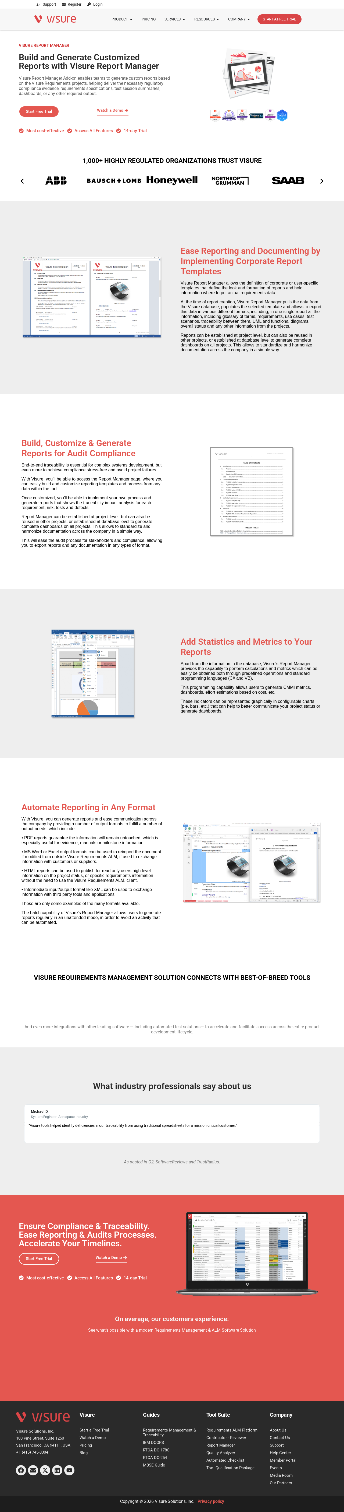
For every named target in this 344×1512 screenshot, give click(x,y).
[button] (22, 181)
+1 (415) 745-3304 (32, 1452)
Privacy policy (211, 1501)
